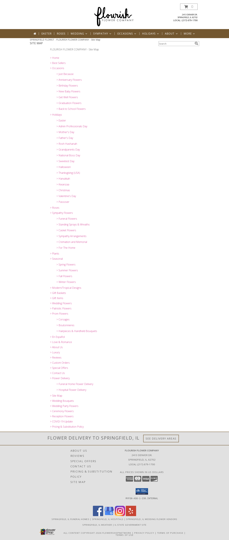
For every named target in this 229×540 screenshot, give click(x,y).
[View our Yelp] (131, 515)
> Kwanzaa (62, 184)
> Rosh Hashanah (66, 143)
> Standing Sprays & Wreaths (73, 224)
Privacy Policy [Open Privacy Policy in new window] (144, 532)
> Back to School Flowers (71, 109)
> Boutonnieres (65, 325)
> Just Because (65, 74)
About (171, 33)
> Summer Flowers (67, 270)
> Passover (62, 202)
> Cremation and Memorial (71, 242)
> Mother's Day (65, 132)
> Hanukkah (63, 178)
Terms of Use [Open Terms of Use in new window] (125, 535)
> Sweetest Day (65, 161)
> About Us (56, 347)
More (189, 33)
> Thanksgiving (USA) (68, 173)
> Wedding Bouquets (62, 401)
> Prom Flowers (59, 313)
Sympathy (102, 33)
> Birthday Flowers (67, 85)
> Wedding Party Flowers (64, 406)
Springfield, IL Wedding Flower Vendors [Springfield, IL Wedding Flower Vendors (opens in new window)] (151, 519)
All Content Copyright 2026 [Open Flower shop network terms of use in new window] (83, 532)
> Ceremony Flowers (62, 411)
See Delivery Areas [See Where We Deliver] (161, 438)
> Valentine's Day (66, 196)
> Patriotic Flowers (60, 308)
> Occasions (57, 68)
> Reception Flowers (62, 416)
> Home (54, 58)
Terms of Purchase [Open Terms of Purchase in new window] (170, 532)
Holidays (150, 33)
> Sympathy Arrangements (71, 236)
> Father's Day (64, 138)
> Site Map (56, 395)
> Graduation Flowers (68, 103)
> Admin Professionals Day (71, 126)
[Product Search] (176, 43)
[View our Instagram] (120, 515)
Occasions (127, 33)
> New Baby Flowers (68, 91)
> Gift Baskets (58, 293)
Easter (46, 33)
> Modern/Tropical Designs (65, 288)
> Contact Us (57, 373)
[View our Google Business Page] (109, 515)
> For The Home (65, 247)
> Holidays (56, 114)
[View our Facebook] (98, 515)
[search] (196, 43)
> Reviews (55, 357)
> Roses (54, 207)
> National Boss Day (68, 155)
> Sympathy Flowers (61, 213)
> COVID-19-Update (61, 421)
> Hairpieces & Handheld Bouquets (76, 331)
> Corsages (63, 319)
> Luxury (55, 352)
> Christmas (63, 190)
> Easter (61, 120)
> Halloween (63, 167)
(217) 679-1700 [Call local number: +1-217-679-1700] (190, 20)
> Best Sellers (58, 63)
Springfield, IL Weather (97, 524)
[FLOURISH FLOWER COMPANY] (114, 16)
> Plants (54, 253)
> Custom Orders (60, 362)
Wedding (79, 33)
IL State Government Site (130, 524)
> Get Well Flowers (67, 97)
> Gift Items (56, 298)
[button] (189, 7)
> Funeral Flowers (66, 218)
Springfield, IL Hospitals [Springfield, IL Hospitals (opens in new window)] (108, 519)
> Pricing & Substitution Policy (67, 426)
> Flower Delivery (60, 378)
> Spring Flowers (65, 264)
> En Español (57, 337)
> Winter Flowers (66, 282)
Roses (61, 33)
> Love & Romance (61, 342)
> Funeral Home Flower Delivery (74, 384)
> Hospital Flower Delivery (71, 390)
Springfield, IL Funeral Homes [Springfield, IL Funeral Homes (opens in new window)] (70, 519)
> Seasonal (56, 258)
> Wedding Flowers (61, 303)
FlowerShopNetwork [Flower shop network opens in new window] (116, 532)
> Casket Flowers (66, 230)
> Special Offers (59, 368)
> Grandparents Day (68, 149)
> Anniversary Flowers (69, 80)
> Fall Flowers (64, 276)
